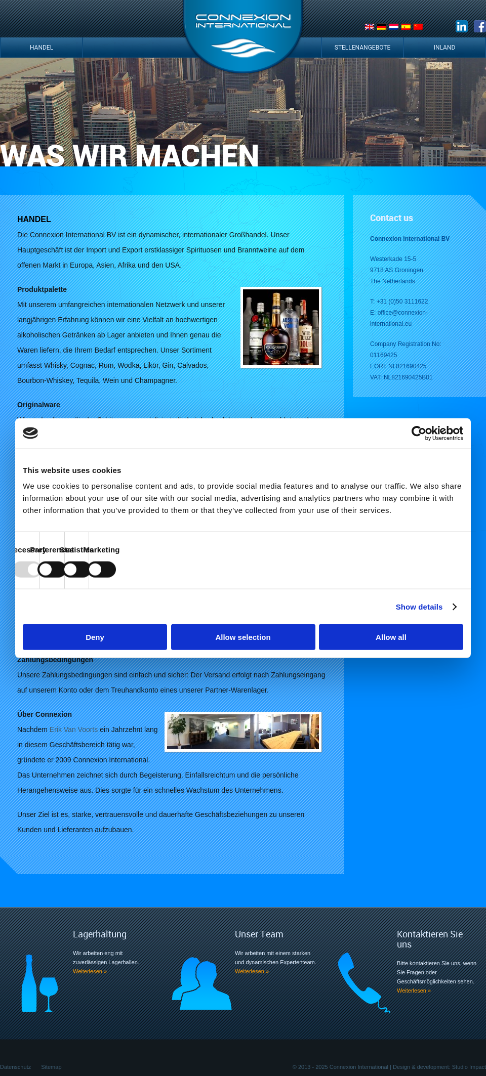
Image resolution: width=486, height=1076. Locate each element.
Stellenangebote (362, 47)
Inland (445, 47)
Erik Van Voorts (75, 729)
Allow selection (242, 637)
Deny (95, 637)
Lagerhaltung (100, 934)
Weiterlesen (90, 971)
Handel (41, 47)
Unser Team (259, 934)
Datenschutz (15, 1067)
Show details (419, 606)
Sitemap (51, 1067)
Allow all (391, 637)
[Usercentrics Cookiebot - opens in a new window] (419, 433)
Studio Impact (469, 1067)
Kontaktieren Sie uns (430, 939)
